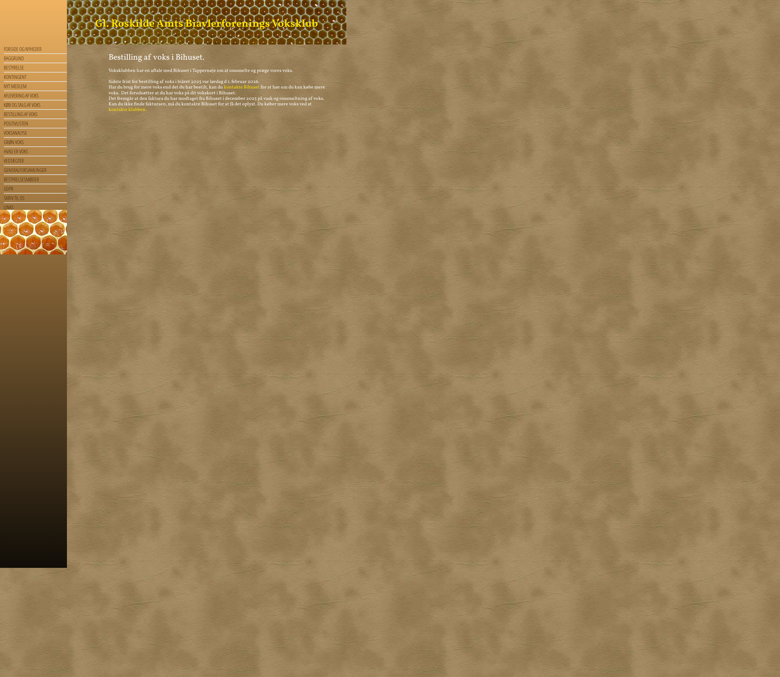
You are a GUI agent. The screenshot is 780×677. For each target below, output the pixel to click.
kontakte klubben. (128, 110)
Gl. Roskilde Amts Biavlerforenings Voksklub (206, 24)
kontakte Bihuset (242, 87)
